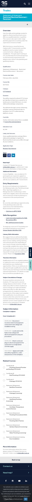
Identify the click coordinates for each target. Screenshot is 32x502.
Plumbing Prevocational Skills (18, 415)
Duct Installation (14, 439)
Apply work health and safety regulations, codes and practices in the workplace (16, 352)
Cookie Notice (24, 496)
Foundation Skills (20, 254)
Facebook (9, 155)
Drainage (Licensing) (15, 393)
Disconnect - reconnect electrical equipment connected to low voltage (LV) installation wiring (16, 323)
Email (5, 155)
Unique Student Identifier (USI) (12, 230)
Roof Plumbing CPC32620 (17, 375)
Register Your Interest (9, 148)
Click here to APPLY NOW (13, 211)
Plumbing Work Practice (16, 421)
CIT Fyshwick (7, 91)
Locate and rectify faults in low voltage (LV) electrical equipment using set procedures (16, 333)
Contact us (16, 466)
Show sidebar (27, 24)
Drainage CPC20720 (15, 381)
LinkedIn (13, 155)
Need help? (16, 473)
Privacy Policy (9, 499)
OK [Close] (26, 499)
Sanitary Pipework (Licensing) (18, 427)
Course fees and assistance (12, 122)
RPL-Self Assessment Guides (14, 222)
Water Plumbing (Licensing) (17, 433)
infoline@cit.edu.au (9, 167)
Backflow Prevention (15, 387)
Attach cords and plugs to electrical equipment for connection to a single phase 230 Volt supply (16, 343)
